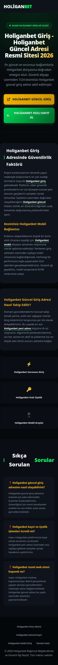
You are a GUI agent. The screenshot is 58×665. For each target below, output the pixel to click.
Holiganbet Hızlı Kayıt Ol (28, 115)
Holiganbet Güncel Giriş (29, 99)
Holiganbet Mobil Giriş (20, 643)
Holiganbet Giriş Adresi (29, 626)
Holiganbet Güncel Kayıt (29, 634)
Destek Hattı (43, 643)
